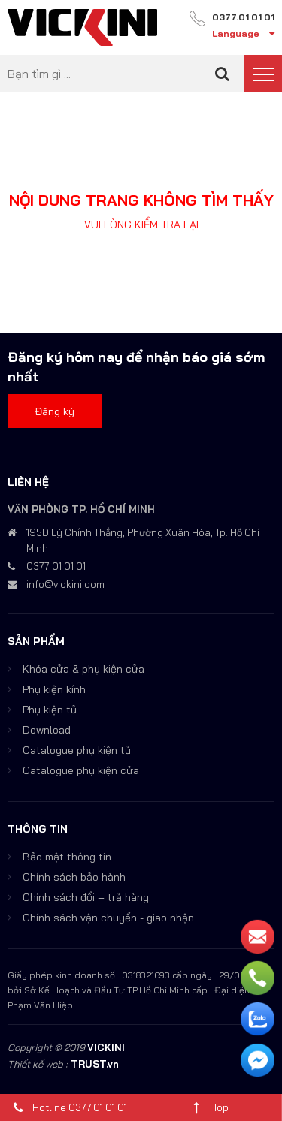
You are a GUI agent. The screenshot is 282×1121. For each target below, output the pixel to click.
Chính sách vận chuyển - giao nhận (108, 917)
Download (47, 730)
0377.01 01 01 (243, 17)
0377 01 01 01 (56, 566)
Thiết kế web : (38, 1064)
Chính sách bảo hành (74, 877)
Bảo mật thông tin (67, 856)
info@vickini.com (65, 584)
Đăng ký (54, 411)
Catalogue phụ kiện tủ (77, 750)
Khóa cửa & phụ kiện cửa (83, 669)
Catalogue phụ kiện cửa (81, 770)
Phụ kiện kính (54, 689)
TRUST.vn (95, 1064)
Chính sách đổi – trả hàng (86, 897)
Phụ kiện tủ (50, 709)
